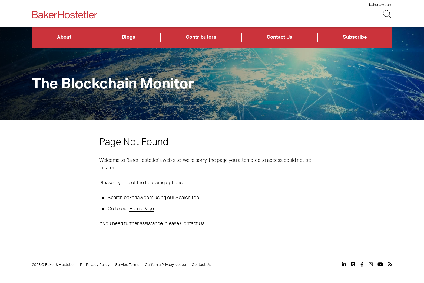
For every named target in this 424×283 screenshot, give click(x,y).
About (64, 37)
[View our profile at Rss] (390, 264)
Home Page (141, 208)
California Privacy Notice (165, 265)
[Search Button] (387, 14)
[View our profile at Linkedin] (344, 264)
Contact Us (279, 37)
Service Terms (127, 265)
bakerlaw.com (380, 5)
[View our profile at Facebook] (361, 264)
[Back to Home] (64, 14)
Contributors (201, 37)
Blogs (128, 37)
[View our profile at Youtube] (380, 264)
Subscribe (355, 37)
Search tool (187, 197)
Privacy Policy (98, 265)
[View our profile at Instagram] (371, 264)
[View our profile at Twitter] (353, 264)
